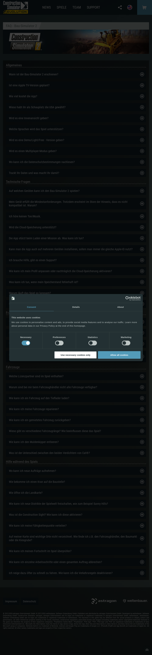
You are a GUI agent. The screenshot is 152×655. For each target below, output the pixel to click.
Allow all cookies (119, 355)
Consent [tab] (31, 307)
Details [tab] (76, 307)
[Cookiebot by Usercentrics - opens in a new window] (128, 298)
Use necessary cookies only (75, 355)
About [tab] (120, 307)
